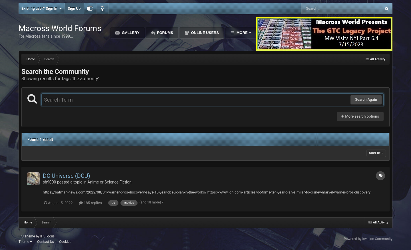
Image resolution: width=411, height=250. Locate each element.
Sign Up (74, 8)
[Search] (326, 8)
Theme (25, 242)
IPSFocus (47, 236)
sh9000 (49, 182)
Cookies (65, 242)
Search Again (366, 99)
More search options (360, 116)
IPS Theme (27, 236)
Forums (164, 33)
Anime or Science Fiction (110, 182)
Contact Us (45, 242)
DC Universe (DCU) (66, 175)
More (242, 33)
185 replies (90, 203)
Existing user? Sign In (41, 8)
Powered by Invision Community (368, 239)
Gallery (130, 33)
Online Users (204, 33)
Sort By (376, 153)
